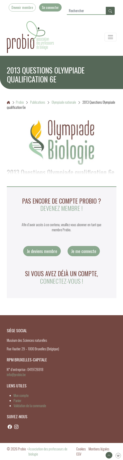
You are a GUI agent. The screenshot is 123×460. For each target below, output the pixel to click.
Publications (37, 102)
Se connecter (50, 7)
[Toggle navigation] (110, 37)
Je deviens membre (42, 251)
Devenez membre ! (61, 208)
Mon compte (21, 395)
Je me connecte (83, 251)
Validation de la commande (30, 405)
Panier (17, 400)
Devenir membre (22, 7)
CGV (78, 454)
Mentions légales (99, 448)
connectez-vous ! (61, 280)
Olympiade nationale (64, 102)
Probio (15, 102)
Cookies (81, 448)
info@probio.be (16, 374)
